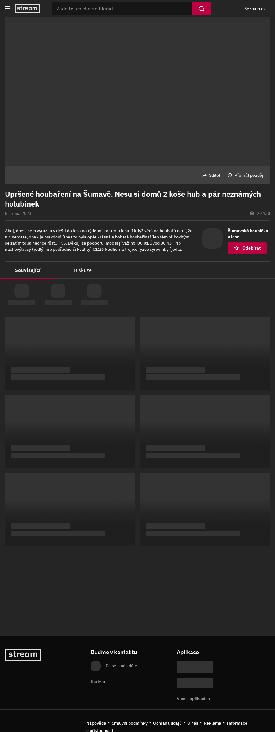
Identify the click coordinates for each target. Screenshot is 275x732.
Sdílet (214, 175)
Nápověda (96, 723)
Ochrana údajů (167, 723)
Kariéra (98, 681)
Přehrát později (249, 175)
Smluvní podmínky (130, 723)
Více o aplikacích (193, 698)
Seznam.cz (254, 8)
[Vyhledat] (201, 8)
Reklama (212, 723)
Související (28, 270)
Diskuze (83, 270)
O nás (192, 723)
